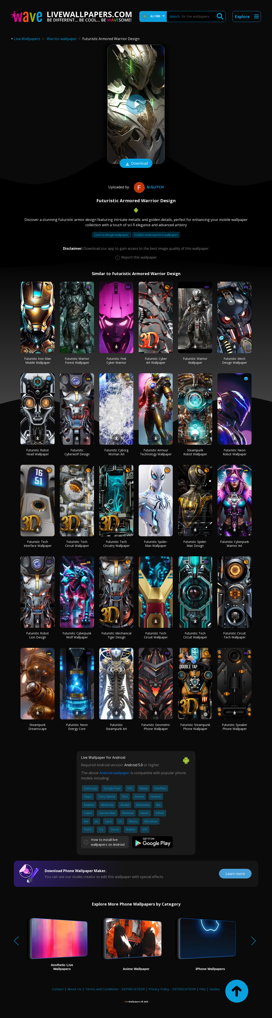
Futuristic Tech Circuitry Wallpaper (116, 544)
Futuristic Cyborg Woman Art (116, 452)
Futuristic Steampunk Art (116, 727)
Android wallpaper (114, 772)
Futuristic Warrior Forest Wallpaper (77, 360)
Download (136, 164)
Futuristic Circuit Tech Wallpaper (234, 635)
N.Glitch (148, 187)
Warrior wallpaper (62, 38)
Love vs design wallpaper (111, 235)
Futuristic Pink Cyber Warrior (116, 360)
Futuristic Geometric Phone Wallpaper (155, 727)
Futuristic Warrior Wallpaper (195, 360)
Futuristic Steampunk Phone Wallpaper (195, 727)
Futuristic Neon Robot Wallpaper (234, 452)
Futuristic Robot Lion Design (37, 635)
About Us (74, 989)
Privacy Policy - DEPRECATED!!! (172, 989)
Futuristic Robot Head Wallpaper (37, 452)
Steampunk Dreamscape (37, 727)
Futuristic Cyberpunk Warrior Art (234, 544)
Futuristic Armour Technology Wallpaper (156, 452)
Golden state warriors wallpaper (156, 235)
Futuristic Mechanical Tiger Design (116, 635)
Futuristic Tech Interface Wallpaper (37, 544)
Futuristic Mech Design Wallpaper (234, 360)
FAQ (202, 989)
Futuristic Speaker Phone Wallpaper (234, 727)
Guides (215, 989)
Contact (58, 989)
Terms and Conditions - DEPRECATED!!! (115, 989)
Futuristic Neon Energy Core (77, 727)
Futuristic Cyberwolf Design (77, 452)
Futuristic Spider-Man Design (195, 544)
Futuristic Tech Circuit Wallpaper (77, 544)
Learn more (235, 873)
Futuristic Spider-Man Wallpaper (156, 544)
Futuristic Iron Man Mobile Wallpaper (37, 360)
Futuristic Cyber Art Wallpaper (156, 360)
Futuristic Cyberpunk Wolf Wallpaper (76, 635)
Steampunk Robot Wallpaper (195, 452)
